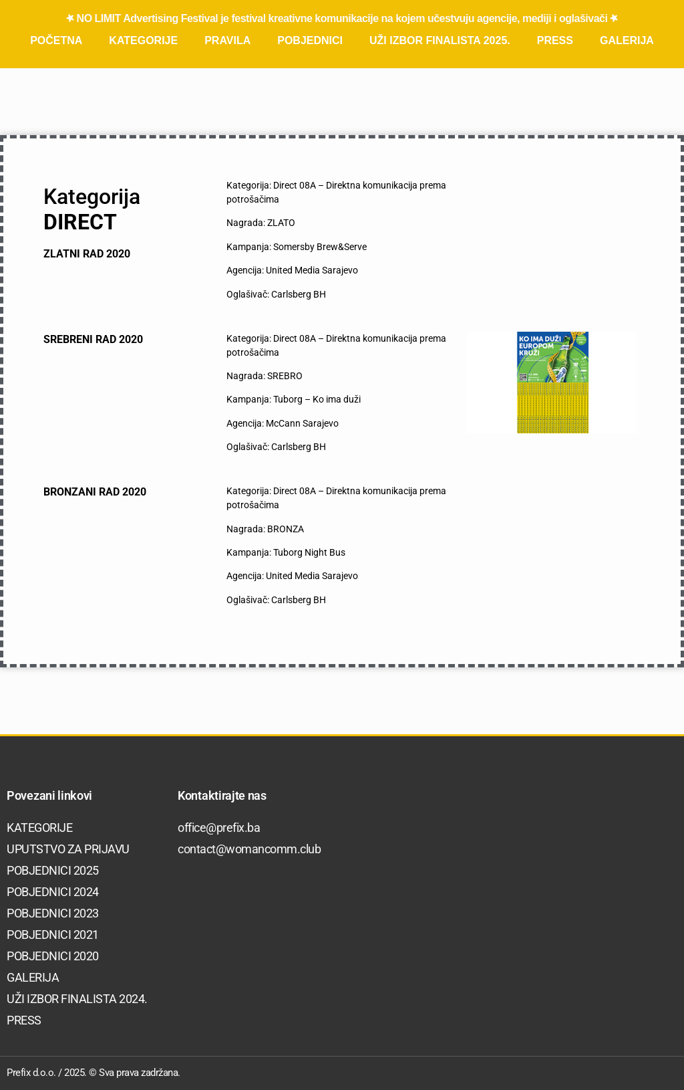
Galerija (627, 40)
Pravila (227, 40)
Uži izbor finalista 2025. (439, 40)
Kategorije (143, 40)
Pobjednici (310, 40)
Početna (56, 40)
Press (555, 40)
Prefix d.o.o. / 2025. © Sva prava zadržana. (93, 1073)
